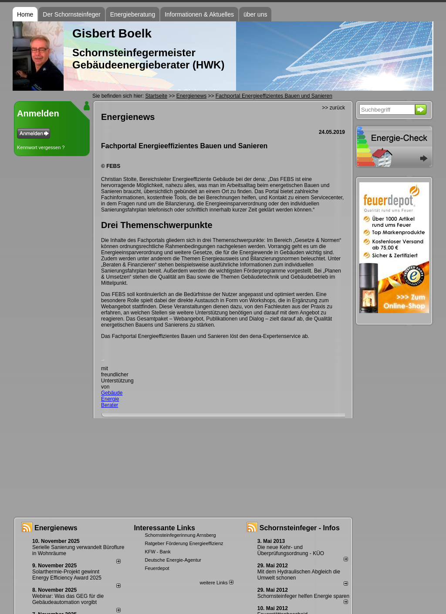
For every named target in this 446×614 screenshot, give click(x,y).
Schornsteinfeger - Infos (300, 528)
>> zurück (333, 108)
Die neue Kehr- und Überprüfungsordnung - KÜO (290, 550)
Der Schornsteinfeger (71, 14)
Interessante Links (164, 528)
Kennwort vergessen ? (40, 147)
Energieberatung (132, 14)
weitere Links (216, 582)
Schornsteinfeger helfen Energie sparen (303, 596)
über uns (255, 14)
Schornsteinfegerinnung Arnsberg (180, 535)
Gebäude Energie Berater (111, 399)
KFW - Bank (157, 551)
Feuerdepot (157, 568)
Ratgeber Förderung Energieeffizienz (184, 543)
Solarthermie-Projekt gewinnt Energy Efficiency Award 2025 (66, 575)
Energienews (56, 528)
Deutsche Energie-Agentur (173, 560)
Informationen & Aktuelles (199, 14)
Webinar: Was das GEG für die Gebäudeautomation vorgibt (68, 599)
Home (25, 14)
